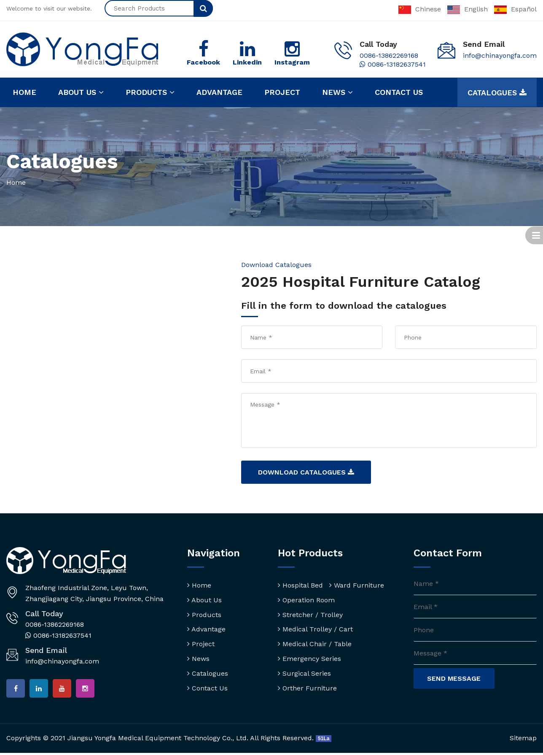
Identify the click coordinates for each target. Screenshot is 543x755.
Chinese (419, 9)
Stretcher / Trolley (310, 615)
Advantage (219, 92)
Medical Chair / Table (315, 644)
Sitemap (523, 740)
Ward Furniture (356, 586)
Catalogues (497, 92)
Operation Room (306, 600)
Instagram (292, 62)
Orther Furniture (307, 688)
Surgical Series (304, 673)
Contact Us (207, 688)
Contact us (399, 92)
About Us (204, 600)
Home (24, 92)
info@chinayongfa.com (500, 55)
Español (515, 9)
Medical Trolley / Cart (315, 630)
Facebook (203, 62)
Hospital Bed (300, 586)
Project (282, 92)
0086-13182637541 (393, 64)
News (337, 92)
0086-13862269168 (389, 55)
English (467, 9)
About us (81, 92)
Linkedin (247, 62)
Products (150, 92)
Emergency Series (309, 659)
